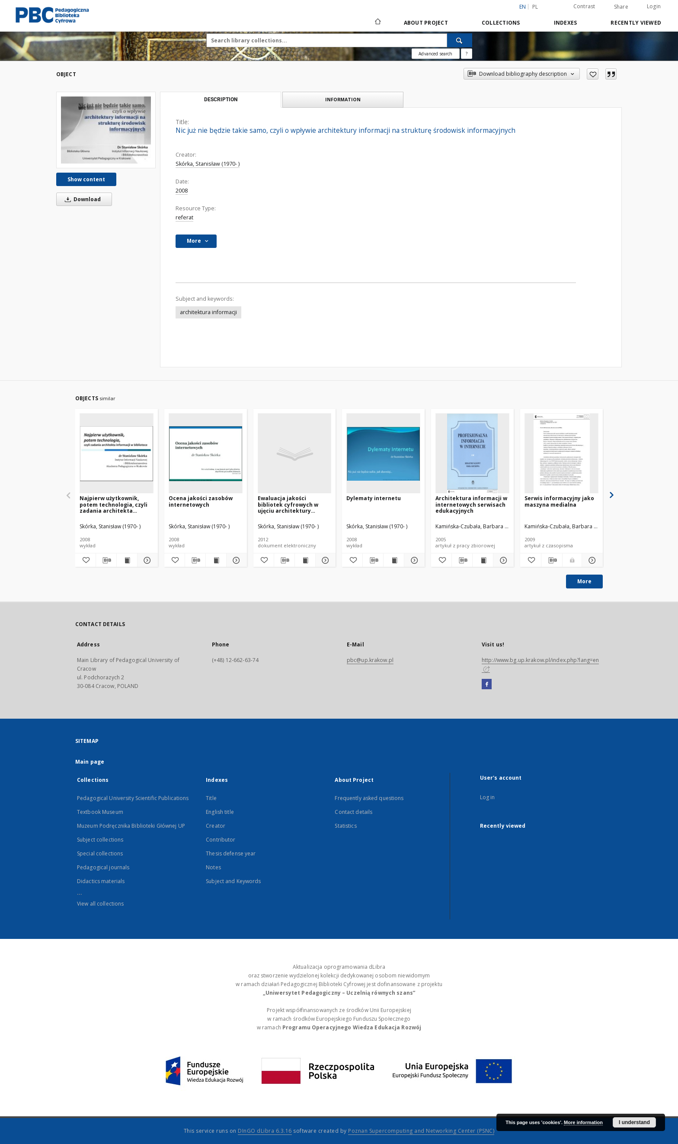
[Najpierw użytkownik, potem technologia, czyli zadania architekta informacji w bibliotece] (116, 454)
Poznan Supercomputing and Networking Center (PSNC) (421, 1130)
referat (184, 217)
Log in (487, 797)
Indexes (565, 22)
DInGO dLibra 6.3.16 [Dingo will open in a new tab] (265, 1130)
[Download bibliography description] (106, 560)
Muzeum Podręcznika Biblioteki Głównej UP (131, 825)
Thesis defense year (231, 853)
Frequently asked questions (369, 798)
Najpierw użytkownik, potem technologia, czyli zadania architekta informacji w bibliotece (113, 504)
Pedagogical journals (103, 867)
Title (211, 798)
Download (81, 199)
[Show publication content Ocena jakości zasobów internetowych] (216, 560)
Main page (89, 761)
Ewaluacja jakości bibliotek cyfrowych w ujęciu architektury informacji (288, 504)
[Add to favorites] (592, 74)
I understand (634, 1122)
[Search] (459, 40)
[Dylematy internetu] (383, 454)
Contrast (584, 6)
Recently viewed (636, 22)
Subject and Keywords (233, 881)
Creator (215, 825)
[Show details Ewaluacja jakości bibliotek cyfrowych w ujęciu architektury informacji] (324, 560)
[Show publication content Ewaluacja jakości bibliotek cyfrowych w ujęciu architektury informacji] (305, 560)
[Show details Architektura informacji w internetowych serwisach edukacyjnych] (502, 560)
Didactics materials (101, 881)
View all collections (100, 903)
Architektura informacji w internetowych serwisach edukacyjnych (471, 504)
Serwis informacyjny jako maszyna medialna (559, 501)
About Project (426, 22)
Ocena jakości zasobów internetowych (201, 501)
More (584, 581)
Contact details (353, 812)
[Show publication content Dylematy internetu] (394, 560)
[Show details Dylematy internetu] (413, 560)
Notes (213, 867)
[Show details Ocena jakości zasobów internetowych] (235, 560)
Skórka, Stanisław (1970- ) (208, 163)
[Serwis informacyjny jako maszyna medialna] (561, 454)
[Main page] (377, 22)
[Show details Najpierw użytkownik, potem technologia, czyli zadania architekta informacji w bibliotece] (146, 560)
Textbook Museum (100, 812)
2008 (182, 190)
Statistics (345, 825)
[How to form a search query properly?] (466, 53)
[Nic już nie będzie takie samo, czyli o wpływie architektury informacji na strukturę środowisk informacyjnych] (106, 129)
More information (583, 1122)
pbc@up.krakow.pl (370, 660)
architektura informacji (208, 312)
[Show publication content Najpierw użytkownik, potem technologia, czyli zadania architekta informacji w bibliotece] (127, 560)
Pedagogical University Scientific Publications (133, 798)
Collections (501, 22)
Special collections (100, 853)
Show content (86, 179)
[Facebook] (487, 684)
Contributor (220, 839)
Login (654, 6)
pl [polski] (535, 7)
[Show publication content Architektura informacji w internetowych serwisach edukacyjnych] (483, 560)
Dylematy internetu (373, 498)
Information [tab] (343, 99)
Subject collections (100, 839)
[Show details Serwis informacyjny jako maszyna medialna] (591, 560)
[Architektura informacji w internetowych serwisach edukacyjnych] (472, 454)
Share (621, 6)
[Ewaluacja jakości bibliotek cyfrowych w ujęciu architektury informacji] (294, 454)
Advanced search (435, 54)
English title (220, 812)
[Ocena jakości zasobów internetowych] (205, 454)
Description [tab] (220, 99)
